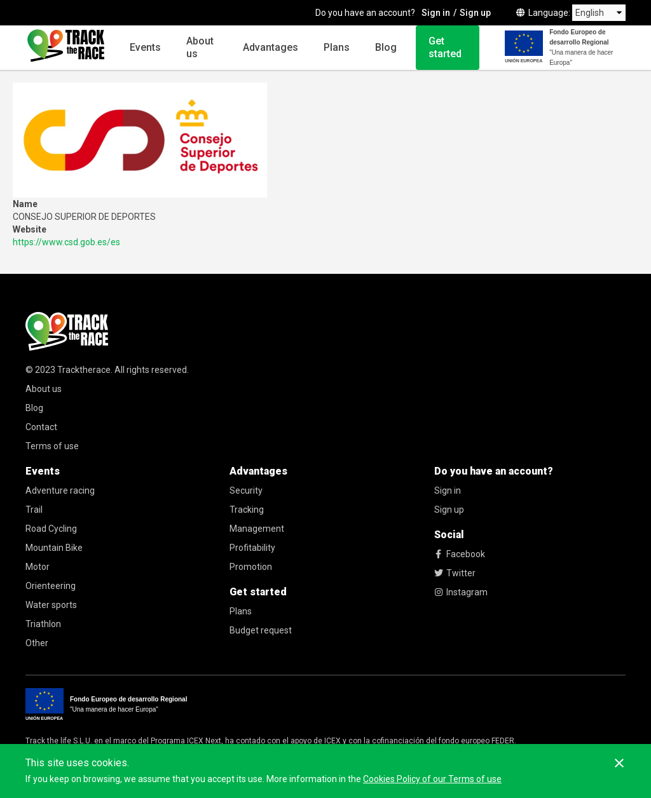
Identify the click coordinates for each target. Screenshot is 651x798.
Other (36, 643)
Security (246, 490)
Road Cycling (51, 529)
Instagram (461, 592)
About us (200, 47)
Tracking (247, 509)
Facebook (459, 554)
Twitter (455, 573)
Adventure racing (60, 490)
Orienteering (50, 586)
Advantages (270, 47)
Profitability (252, 548)
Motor (37, 567)
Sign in (435, 13)
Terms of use (52, 446)
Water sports (51, 605)
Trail (34, 509)
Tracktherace (84, 370)
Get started (445, 47)
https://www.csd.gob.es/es (66, 242)
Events (145, 47)
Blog (386, 47)
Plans (337, 47)
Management (257, 529)
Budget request (261, 630)
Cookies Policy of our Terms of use (432, 779)
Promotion (251, 567)
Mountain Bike (54, 548)
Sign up (475, 13)
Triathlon (43, 624)
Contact (41, 427)
